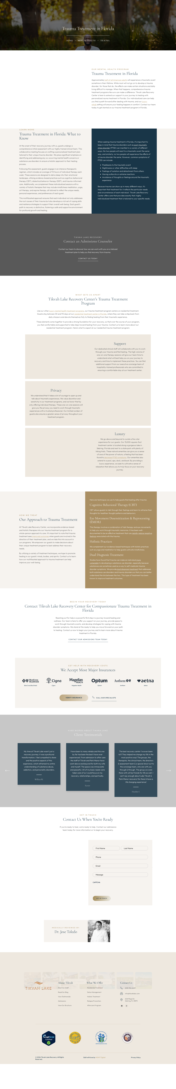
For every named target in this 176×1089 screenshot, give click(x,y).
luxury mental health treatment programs (66, 327)
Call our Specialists (104, 721)
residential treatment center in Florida (90, 330)
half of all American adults (115, 85)
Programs (62, 6)
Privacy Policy (158, 1088)
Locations (94, 6)
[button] (7, 798)
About (49, 6)
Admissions (108, 6)
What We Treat (78, 6)
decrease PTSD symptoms (115, 473)
